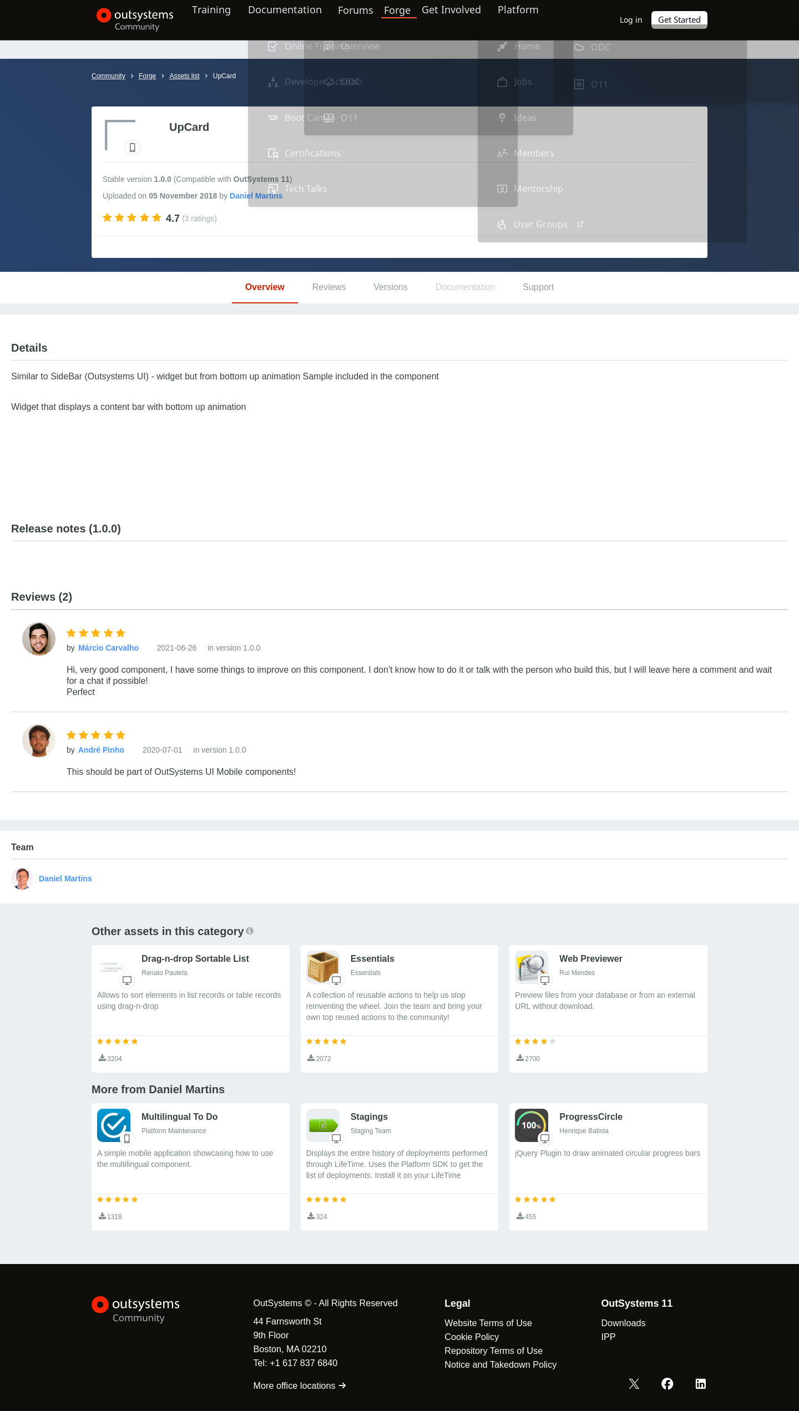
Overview (265, 287)
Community (108, 76)
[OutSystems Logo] (147, 1310)
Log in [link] (631, 19)
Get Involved (460, 19)
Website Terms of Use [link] (482, 1323)
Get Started (680, 19)
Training (217, 19)
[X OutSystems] (637, 1385)
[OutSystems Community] (130, 20)
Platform (530, 19)
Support (538, 287)
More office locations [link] (294, 1385)
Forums (367, 19)
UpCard (224, 76)
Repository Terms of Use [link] (487, 1351)
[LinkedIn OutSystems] (701, 1385)
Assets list (184, 76)
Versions (390, 287)
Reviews (329, 287)
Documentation (293, 19)
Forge (409, 19)
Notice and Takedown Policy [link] (494, 1364)
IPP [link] (602, 1337)
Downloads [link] (617, 1323)
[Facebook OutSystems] (669, 1385)
